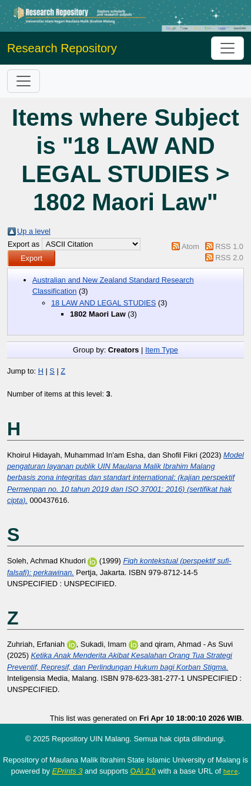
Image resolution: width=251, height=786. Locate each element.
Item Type (161, 349)
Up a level (34, 231)
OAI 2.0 (143, 771)
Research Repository (62, 48)
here (230, 771)
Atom (190, 246)
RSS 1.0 (229, 246)
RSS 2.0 (229, 257)
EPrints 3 (67, 771)
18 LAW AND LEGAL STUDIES (103, 302)
